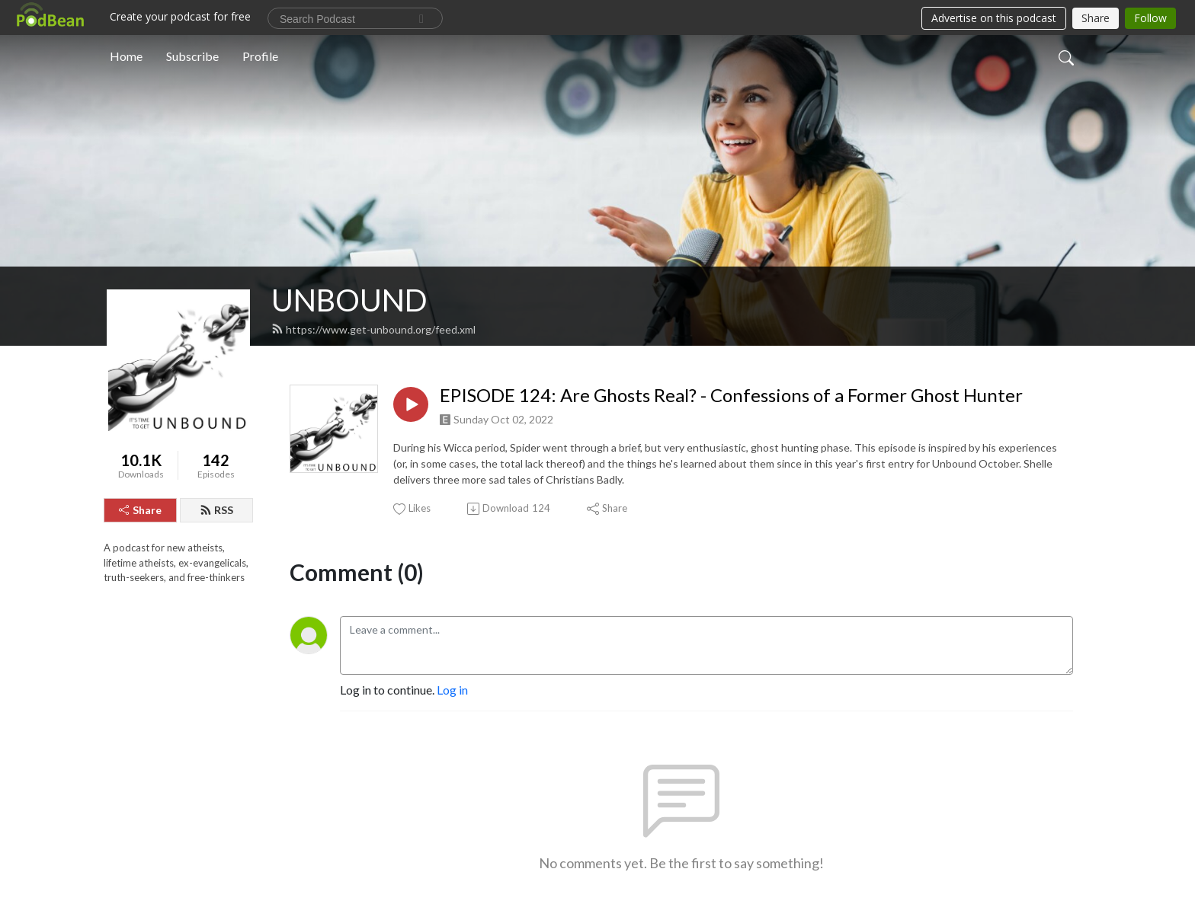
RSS (216, 509)
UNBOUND (349, 300)
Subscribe (192, 56)
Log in (452, 689)
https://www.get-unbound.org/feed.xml (373, 329)
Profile (260, 56)
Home (126, 56)
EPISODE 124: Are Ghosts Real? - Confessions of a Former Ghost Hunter (731, 395)
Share (140, 509)
